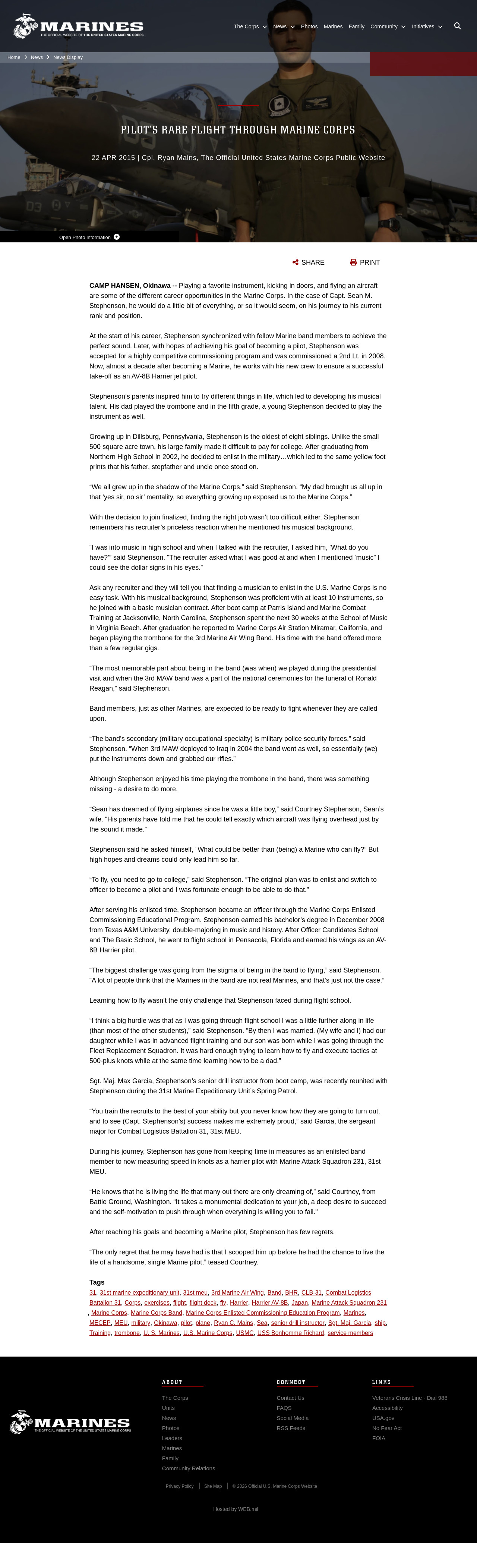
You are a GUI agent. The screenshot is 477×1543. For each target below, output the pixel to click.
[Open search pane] (457, 26)
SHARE (313, 262)
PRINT (370, 262)
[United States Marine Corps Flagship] (78, 26)
